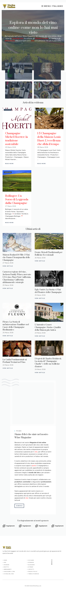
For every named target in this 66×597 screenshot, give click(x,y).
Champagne (8, 109)
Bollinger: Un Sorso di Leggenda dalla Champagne (16, 199)
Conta (30, 569)
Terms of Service (33, 574)
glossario (31, 564)
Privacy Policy (32, 571)
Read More (9, 163)
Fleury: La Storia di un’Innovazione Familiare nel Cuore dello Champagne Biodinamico (16, 326)
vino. (26, 498)
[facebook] (51, 564)
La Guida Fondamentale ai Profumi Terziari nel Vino (15, 361)
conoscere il (8, 571)
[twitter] (51, 562)
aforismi (6, 564)
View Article (8, 266)
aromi (34, 466)
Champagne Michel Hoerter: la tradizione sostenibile (16, 139)
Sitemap (30, 567)
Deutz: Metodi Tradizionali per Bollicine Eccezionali (48, 253)
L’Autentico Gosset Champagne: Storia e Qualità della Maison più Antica (48, 327)
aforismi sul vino (41, 38)
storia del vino (17, 38)
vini (5, 562)
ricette (6, 567)
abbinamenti (10, 41)
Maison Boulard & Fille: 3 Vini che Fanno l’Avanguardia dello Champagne (16, 257)
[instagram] (51, 560)
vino (32, 41)
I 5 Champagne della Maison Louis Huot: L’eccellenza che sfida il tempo (49, 139)
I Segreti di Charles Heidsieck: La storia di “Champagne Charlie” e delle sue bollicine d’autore (48, 362)
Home (5, 560)
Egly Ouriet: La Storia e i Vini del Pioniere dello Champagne (48, 291)
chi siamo (31, 560)
